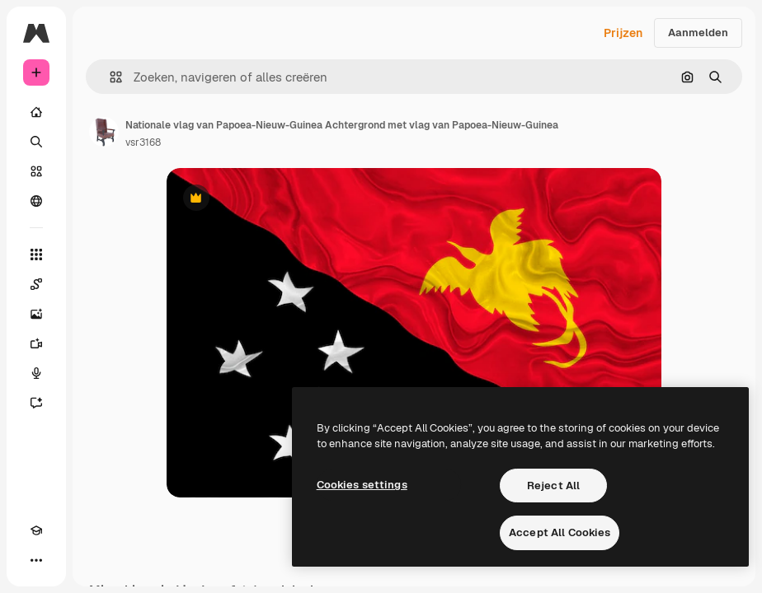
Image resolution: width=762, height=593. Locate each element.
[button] (109, 77)
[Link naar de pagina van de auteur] (104, 132)
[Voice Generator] (36, 373)
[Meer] (36, 560)
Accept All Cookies (559, 532)
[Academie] (36, 530)
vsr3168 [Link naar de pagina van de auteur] (143, 142)
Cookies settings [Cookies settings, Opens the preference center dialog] (362, 485)
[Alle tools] (36, 254)
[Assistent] (36, 403)
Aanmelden (698, 33)
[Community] (36, 201)
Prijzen (623, 33)
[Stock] (36, 171)
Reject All (553, 486)
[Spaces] (36, 284)
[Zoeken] (36, 141)
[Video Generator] (36, 343)
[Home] (36, 112)
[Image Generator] (36, 314)
